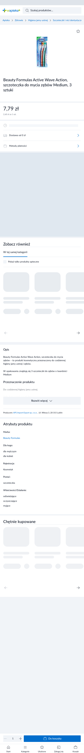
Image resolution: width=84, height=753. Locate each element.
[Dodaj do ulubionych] (78, 31)
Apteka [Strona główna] (6, 20)
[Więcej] (78, 135)
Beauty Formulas (11, 438)
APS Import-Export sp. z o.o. (25, 413)
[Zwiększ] (20, 738)
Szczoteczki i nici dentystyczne (68, 20)
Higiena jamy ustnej (38, 20)
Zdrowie (19, 20)
